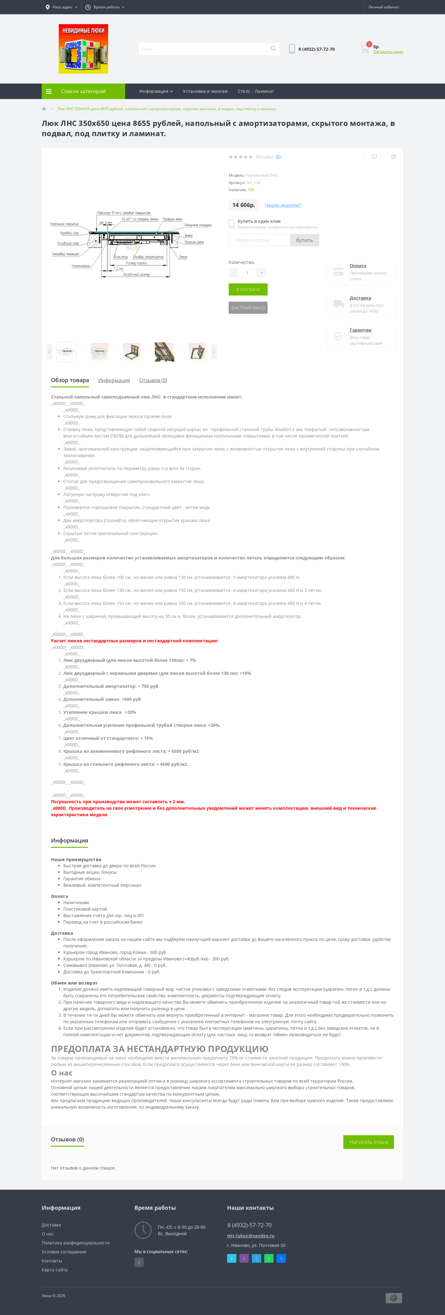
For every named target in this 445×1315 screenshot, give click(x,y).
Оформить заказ (388, 51)
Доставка (360, 298)
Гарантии (360, 330)
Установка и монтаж (205, 91)
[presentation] (49, 352)
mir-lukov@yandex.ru (251, 1236)
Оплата (358, 266)
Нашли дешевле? (283, 205)
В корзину (248, 289)
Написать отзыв (369, 1142)
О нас (48, 1234)
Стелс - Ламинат (256, 91)
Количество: (242, 262)
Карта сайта (55, 1270)
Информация (156, 91)
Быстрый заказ (248, 308)
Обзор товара (70, 380)
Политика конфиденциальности (76, 1243)
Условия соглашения (64, 1252)
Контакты (52, 1261)
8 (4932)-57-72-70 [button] (249, 1225)
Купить (304, 240)
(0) (278, 157)
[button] (61, 7)
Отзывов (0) (153, 380)
